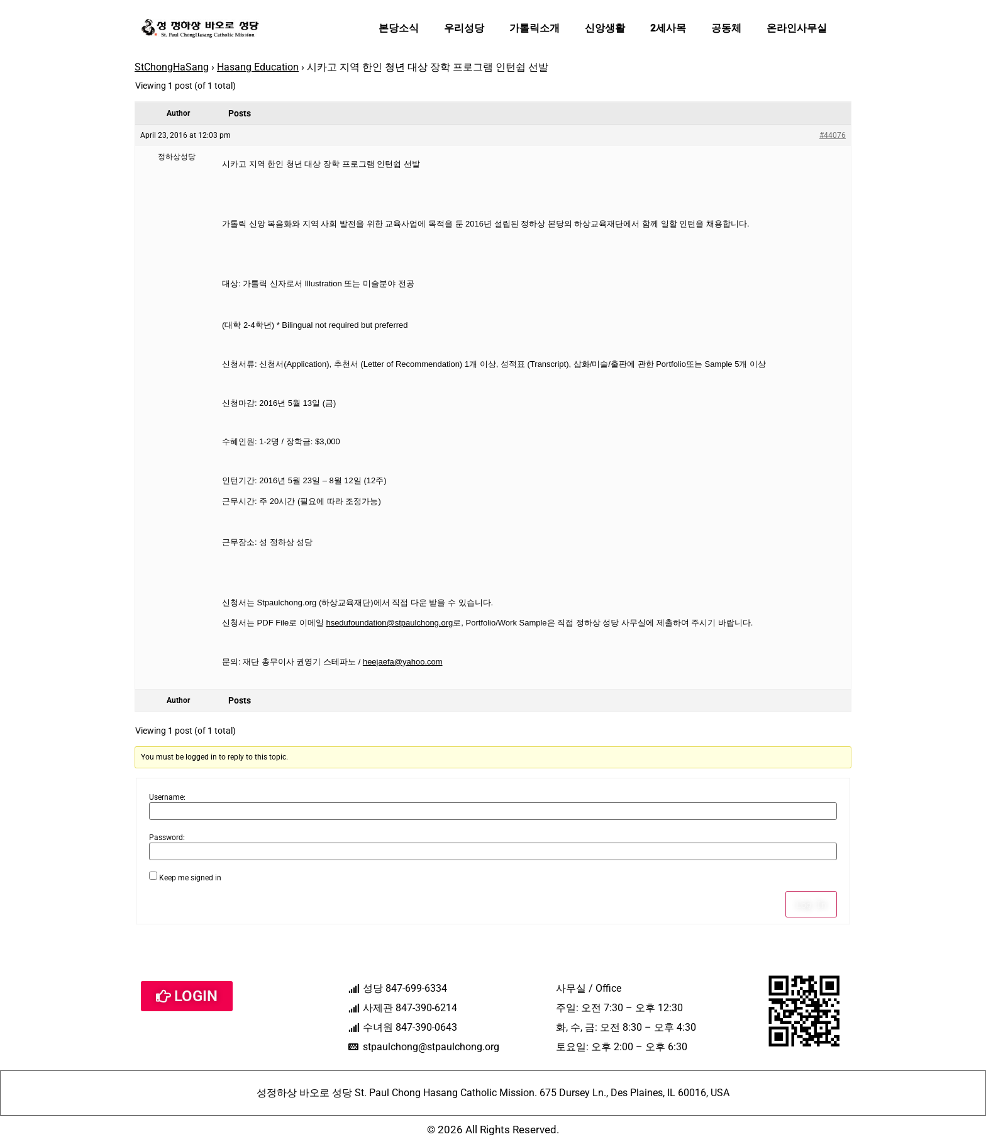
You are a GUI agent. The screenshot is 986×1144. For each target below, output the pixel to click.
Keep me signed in (190, 878)
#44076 (832, 135)
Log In (811, 904)
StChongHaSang (172, 67)
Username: (167, 797)
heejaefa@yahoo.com (403, 661)
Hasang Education (258, 67)
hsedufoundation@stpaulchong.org (389, 622)
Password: (167, 837)
